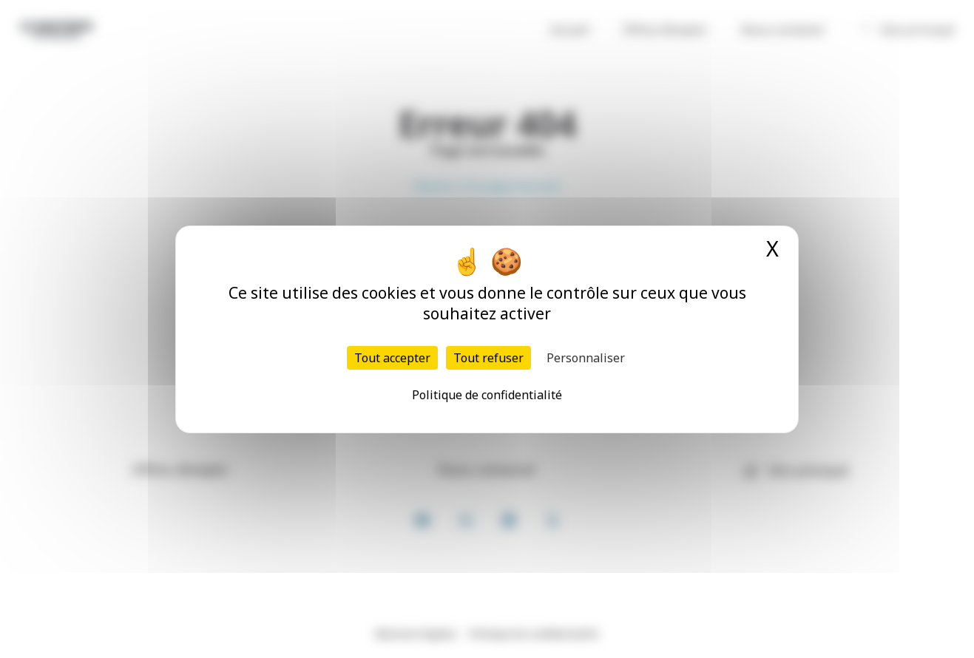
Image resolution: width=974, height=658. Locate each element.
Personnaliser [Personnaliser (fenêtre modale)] (586, 358)
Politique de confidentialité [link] (487, 395)
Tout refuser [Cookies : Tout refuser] (488, 358)
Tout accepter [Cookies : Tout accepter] (392, 358)
